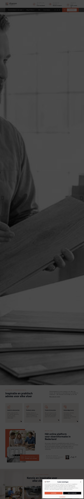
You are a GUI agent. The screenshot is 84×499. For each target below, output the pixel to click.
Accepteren (53, 493)
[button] (80, 482)
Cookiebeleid (62, 497)
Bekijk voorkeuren (72, 493)
